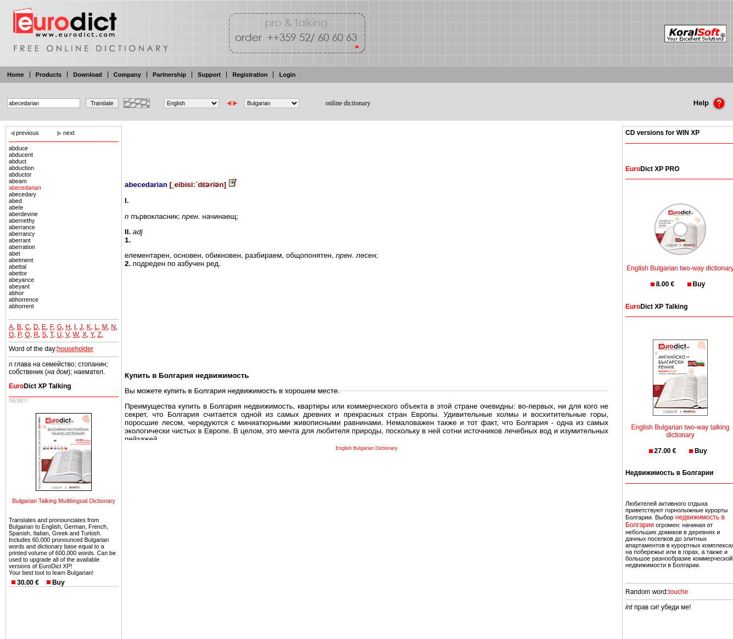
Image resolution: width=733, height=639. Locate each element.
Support (209, 74)
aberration (22, 247)
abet (14, 253)
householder (75, 349)
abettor (18, 273)
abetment (21, 260)
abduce (18, 148)
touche (678, 592)
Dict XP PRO (652, 169)
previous (27, 132)
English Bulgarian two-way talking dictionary (680, 424)
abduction (21, 168)
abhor (16, 293)
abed (15, 200)
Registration (249, 74)
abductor (20, 174)
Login (287, 74)
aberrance (22, 227)
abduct (17, 161)
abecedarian (25, 187)
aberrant (20, 240)
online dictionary (348, 103)
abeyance (21, 279)
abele (16, 207)
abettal (17, 266)
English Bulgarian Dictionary (366, 448)
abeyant (19, 286)
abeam (18, 181)
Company (127, 74)
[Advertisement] (366, 145)
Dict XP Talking (40, 386)
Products (49, 74)
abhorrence (23, 299)
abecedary (22, 194)
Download (87, 74)
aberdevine (23, 214)
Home (15, 74)
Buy (58, 582)
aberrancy (22, 233)
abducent (21, 154)
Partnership (169, 74)
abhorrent (21, 306)
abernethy (22, 220)
